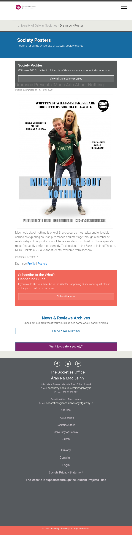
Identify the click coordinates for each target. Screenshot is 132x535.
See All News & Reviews (66, 330)
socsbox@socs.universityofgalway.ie (69, 388)
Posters (42, 263)
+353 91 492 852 (70, 392)
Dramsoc (66, 25)
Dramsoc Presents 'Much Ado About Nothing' (60, 84)
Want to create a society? (66, 346)
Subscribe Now (66, 296)
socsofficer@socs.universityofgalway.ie (69, 403)
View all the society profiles (66, 78)
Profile (31, 263)
